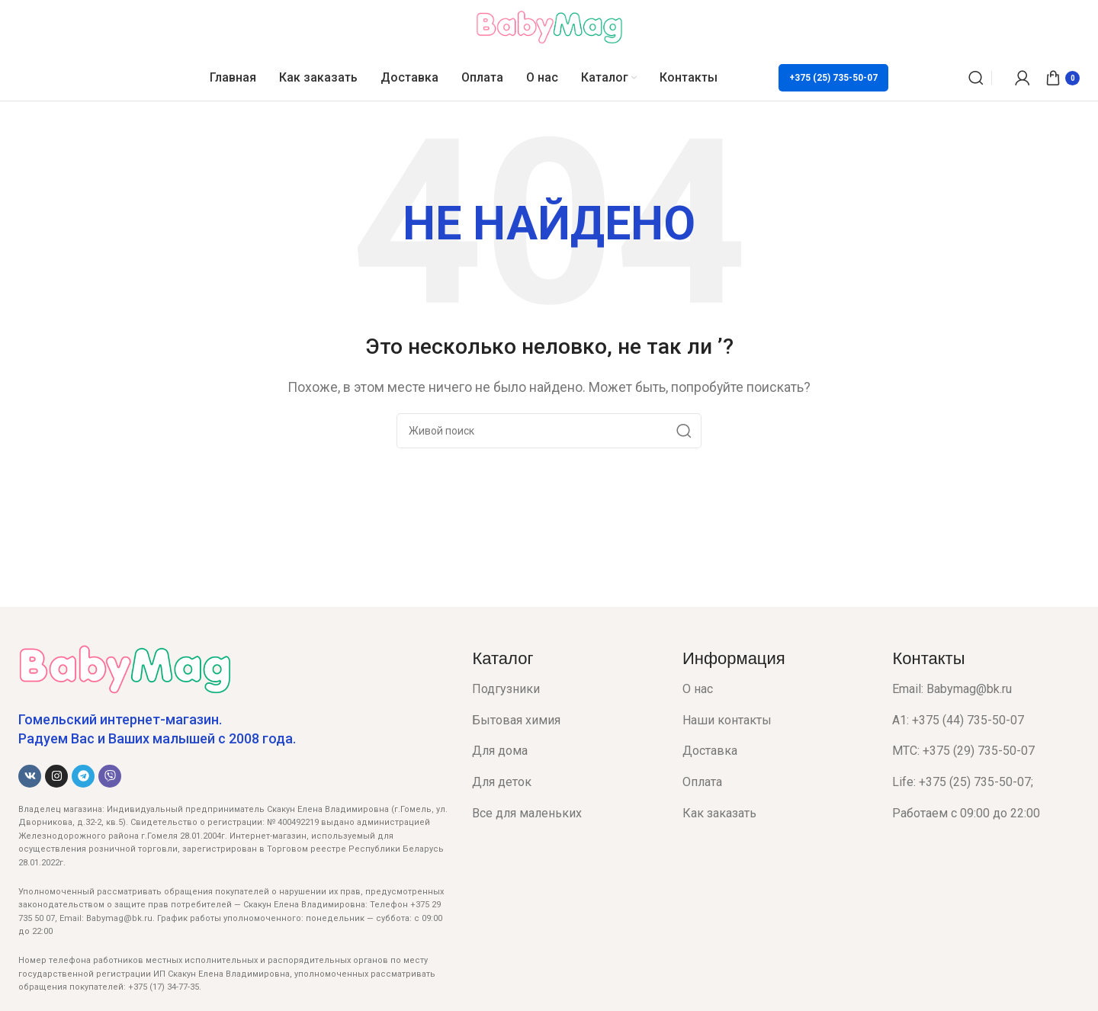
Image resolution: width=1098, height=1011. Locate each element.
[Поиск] (976, 78)
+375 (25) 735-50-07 (833, 77)
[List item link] (566, 689)
